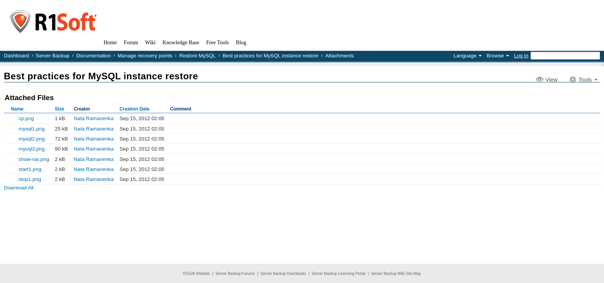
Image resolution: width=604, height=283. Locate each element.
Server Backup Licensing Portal (339, 273)
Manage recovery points (144, 56)
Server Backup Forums (235, 273)
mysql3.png (31, 149)
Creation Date (134, 109)
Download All (19, 188)
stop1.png (29, 179)
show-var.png (33, 159)
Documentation (93, 56)
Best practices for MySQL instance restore (271, 56)
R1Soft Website (196, 273)
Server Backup (52, 56)
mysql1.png (31, 129)
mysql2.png (31, 139)
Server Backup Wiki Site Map (396, 273)
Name (17, 109)
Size (59, 109)
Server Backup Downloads (283, 273)
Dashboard (16, 56)
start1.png (29, 169)
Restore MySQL (197, 56)
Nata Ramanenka (94, 118)
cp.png (26, 118)
